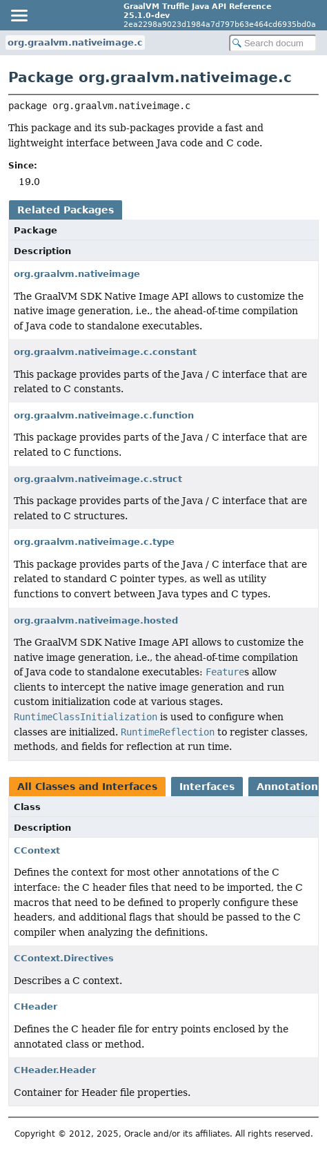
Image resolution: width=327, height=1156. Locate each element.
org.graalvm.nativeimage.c (75, 42)
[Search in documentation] (273, 43)
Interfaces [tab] (207, 786)
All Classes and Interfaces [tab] (87, 786)
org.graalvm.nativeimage (77, 274)
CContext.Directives (64, 958)
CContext (37, 850)
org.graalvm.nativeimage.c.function (104, 415)
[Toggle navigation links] (18, 15)
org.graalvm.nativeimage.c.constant (105, 352)
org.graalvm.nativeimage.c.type (94, 542)
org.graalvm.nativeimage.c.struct (98, 479)
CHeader (35, 1006)
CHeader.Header (55, 1070)
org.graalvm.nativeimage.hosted (96, 620)
